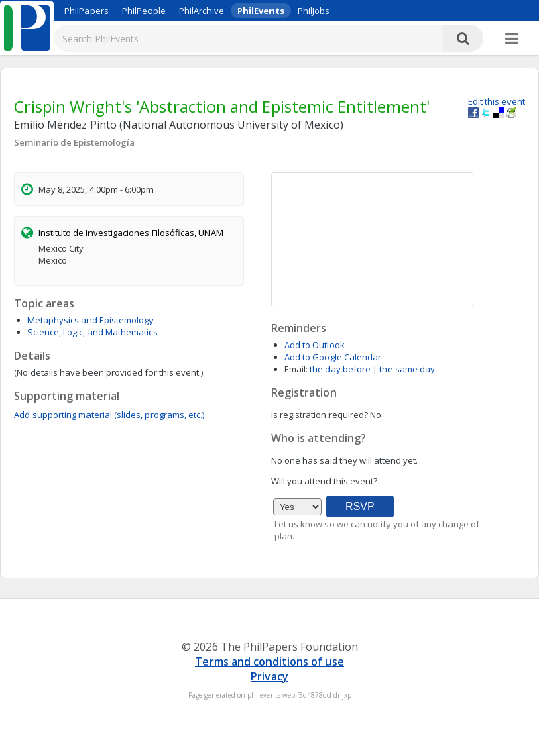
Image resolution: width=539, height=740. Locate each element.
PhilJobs (314, 11)
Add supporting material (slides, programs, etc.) (109, 415)
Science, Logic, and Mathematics (92, 332)
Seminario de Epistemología (74, 142)
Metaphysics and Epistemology (90, 320)
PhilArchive (201, 11)
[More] (512, 39)
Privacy (269, 676)
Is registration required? (319, 415)
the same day (407, 369)
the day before (340, 369)
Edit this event (496, 101)
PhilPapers (86, 11)
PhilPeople (144, 11)
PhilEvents (260, 11)
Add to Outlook (314, 345)
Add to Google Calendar (332, 357)
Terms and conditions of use (269, 661)
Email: (296, 369)
